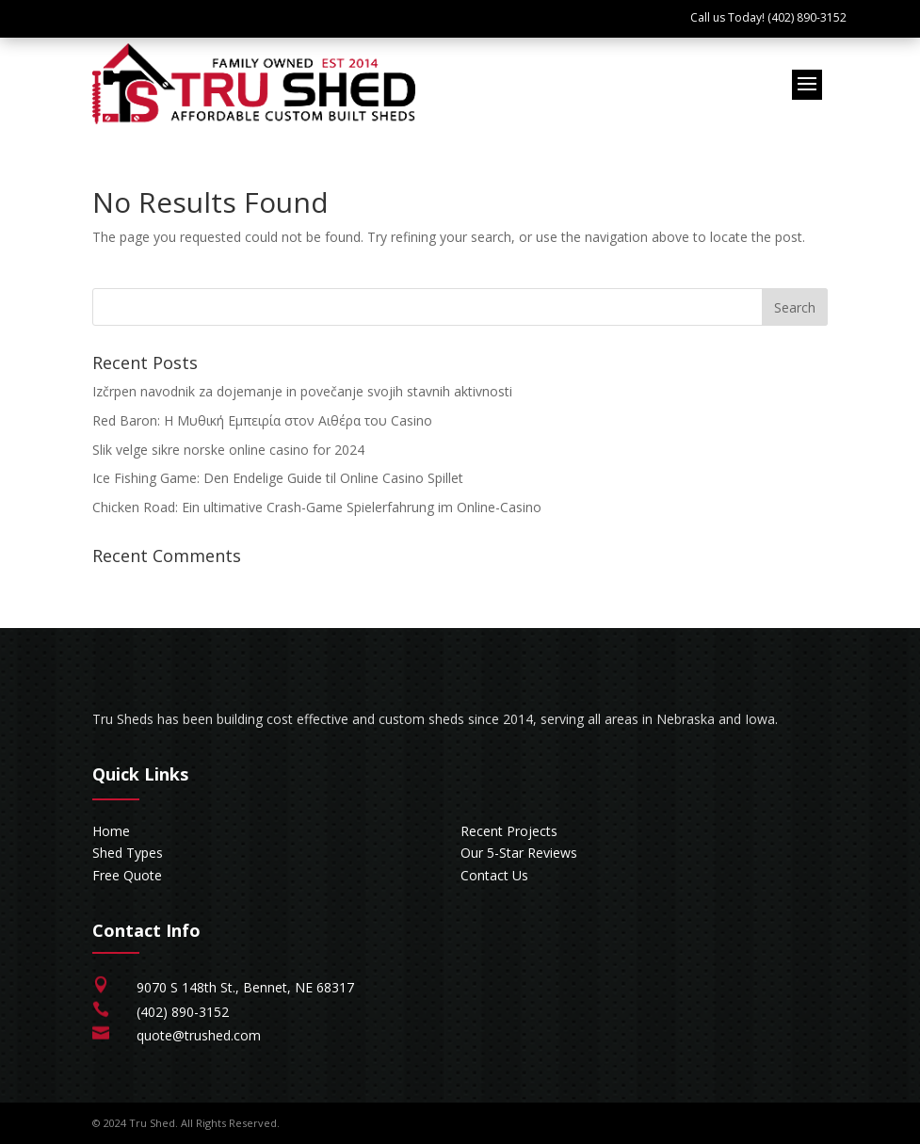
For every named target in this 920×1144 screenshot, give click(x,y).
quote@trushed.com (199, 1035)
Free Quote (127, 875)
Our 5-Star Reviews (518, 853)
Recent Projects (508, 831)
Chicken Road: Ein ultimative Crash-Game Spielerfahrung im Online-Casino (316, 507)
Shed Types (127, 853)
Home (111, 831)
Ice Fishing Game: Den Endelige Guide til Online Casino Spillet (277, 478)
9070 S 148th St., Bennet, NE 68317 (245, 987)
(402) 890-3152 (183, 1012)
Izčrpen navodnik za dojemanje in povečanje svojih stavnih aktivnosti (302, 391)
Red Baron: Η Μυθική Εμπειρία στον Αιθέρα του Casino (262, 420)
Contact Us (494, 875)
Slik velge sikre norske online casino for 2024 (228, 450)
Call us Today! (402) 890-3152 (768, 17)
